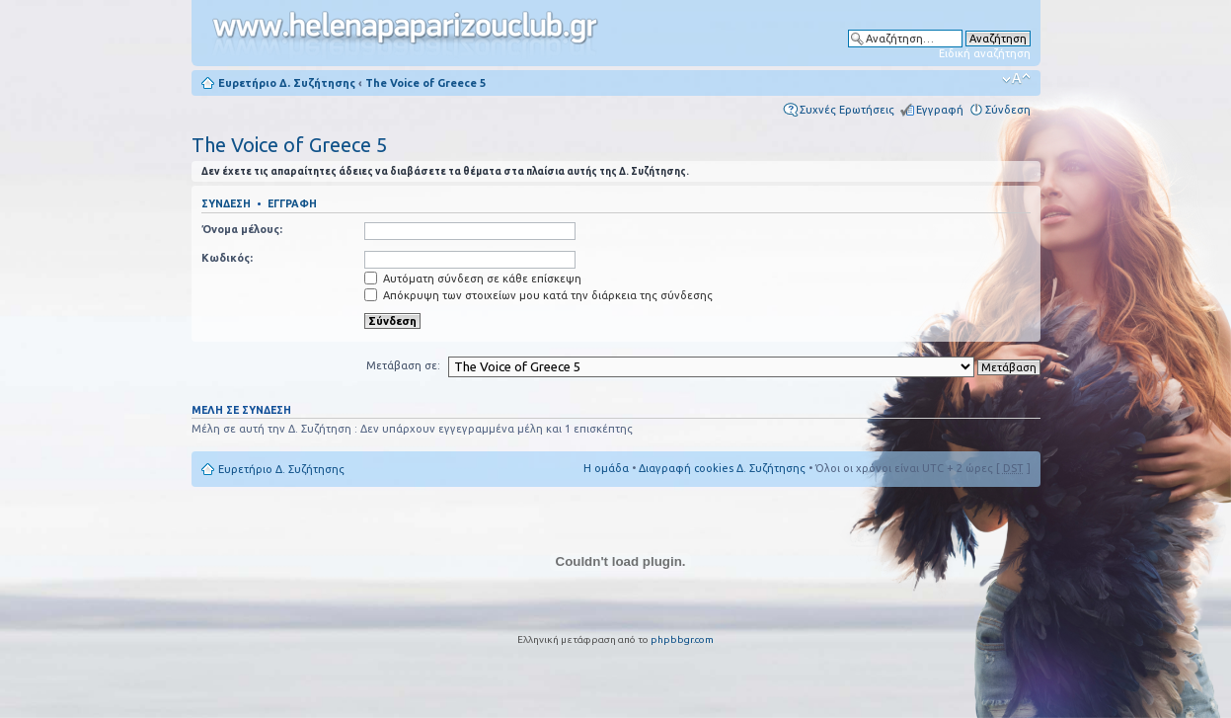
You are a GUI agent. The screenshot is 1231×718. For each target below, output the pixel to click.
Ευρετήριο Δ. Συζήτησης (286, 83)
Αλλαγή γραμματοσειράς (1016, 79)
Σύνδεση (1008, 110)
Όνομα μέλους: (241, 229)
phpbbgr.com (682, 639)
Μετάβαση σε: (403, 365)
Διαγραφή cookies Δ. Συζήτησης (722, 468)
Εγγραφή (939, 110)
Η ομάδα (606, 468)
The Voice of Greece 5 (425, 83)
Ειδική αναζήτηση (985, 53)
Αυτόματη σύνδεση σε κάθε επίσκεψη (472, 278)
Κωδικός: (227, 258)
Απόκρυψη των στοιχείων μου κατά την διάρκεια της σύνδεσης (538, 295)
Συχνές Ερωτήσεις (847, 110)
